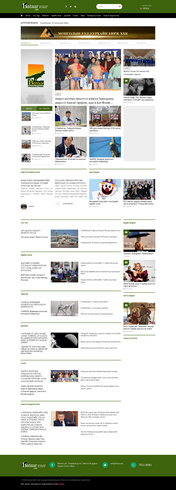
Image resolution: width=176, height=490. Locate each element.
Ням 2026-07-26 (26, 43)
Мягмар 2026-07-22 (104, 43)
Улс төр (36, 16)
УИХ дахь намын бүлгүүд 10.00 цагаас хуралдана (41, 142)
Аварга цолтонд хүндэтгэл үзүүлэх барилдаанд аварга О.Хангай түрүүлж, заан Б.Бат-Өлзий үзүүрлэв (84, 102)
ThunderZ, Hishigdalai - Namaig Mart (137, 253)
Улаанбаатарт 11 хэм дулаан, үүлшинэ (94, 308)
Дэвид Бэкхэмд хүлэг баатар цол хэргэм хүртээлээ (99, 348)
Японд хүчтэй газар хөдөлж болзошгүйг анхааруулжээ (101, 342)
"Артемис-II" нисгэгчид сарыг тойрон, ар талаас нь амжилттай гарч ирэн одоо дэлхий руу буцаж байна (34, 338)
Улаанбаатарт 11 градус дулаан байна (94, 302)
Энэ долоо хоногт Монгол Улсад (41, 114)
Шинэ (28, 108)
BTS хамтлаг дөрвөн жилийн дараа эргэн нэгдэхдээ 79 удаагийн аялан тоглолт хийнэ (138, 203)
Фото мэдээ (129, 296)
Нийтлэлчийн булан (30, 172)
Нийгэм (45, 15)
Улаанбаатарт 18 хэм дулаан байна (54, 23)
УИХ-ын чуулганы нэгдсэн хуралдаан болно (97, 314)
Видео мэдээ (129, 223)
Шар (83, 15)
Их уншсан (44, 108)
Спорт (75, 15)
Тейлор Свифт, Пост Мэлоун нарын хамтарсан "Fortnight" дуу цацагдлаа (138, 98)
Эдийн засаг (56, 15)
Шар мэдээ (94, 172)
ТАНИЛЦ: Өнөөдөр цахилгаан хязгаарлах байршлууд (101, 160)
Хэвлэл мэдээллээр (111, 15)
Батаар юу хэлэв (94, 15)
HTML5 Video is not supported (88, 33)
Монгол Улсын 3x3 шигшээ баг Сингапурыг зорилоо (136, 72)
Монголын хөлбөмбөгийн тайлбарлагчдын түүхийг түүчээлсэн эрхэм (35, 183)
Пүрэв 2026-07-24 (65, 43)
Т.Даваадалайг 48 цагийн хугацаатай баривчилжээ (41, 155)
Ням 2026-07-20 (142, 43)
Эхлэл (27, 15)
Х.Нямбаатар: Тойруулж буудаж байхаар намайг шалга (41, 129)
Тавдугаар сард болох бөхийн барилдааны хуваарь (99, 371)
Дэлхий (67, 15)
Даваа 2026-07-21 (122, 43)
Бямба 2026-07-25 (45, 43)
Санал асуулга (130, 338)
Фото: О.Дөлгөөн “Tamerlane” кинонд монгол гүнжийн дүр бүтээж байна (138, 327)
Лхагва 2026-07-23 (84, 43)
